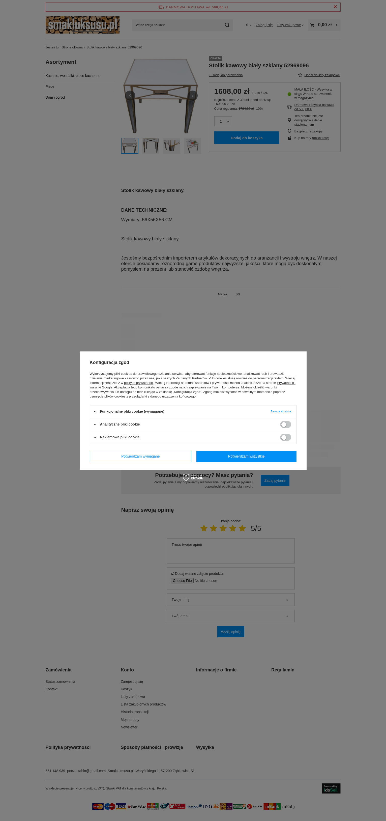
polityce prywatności (138, 383)
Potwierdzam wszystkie (246, 456)
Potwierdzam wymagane (140, 456)
